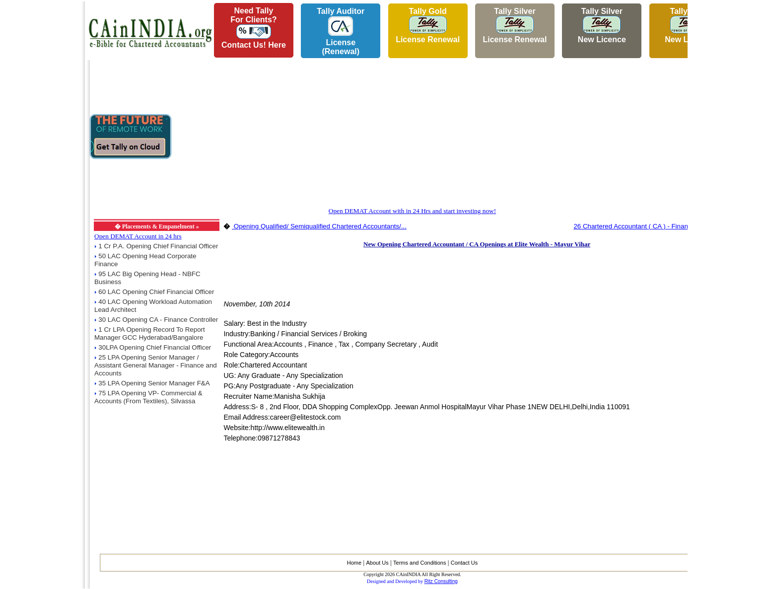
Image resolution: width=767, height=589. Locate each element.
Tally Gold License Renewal (428, 25)
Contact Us (464, 563)
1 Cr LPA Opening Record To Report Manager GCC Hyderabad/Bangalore (149, 333)
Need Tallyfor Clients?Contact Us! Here (253, 27)
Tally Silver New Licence (602, 25)
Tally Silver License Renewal (515, 25)
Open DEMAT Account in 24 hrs (138, 236)
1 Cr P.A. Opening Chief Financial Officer (158, 246)
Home (354, 563)
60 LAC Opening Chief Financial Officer (156, 291)
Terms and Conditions (419, 563)
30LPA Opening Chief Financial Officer (154, 347)
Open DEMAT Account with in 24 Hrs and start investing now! (412, 211)
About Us (377, 563)
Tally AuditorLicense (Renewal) (340, 31)
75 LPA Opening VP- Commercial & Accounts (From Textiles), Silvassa (148, 397)
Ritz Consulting (441, 581)
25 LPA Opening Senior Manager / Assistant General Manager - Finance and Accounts (155, 365)
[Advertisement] (40, 149)
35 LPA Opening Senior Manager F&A (153, 383)
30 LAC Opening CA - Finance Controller (158, 319)
